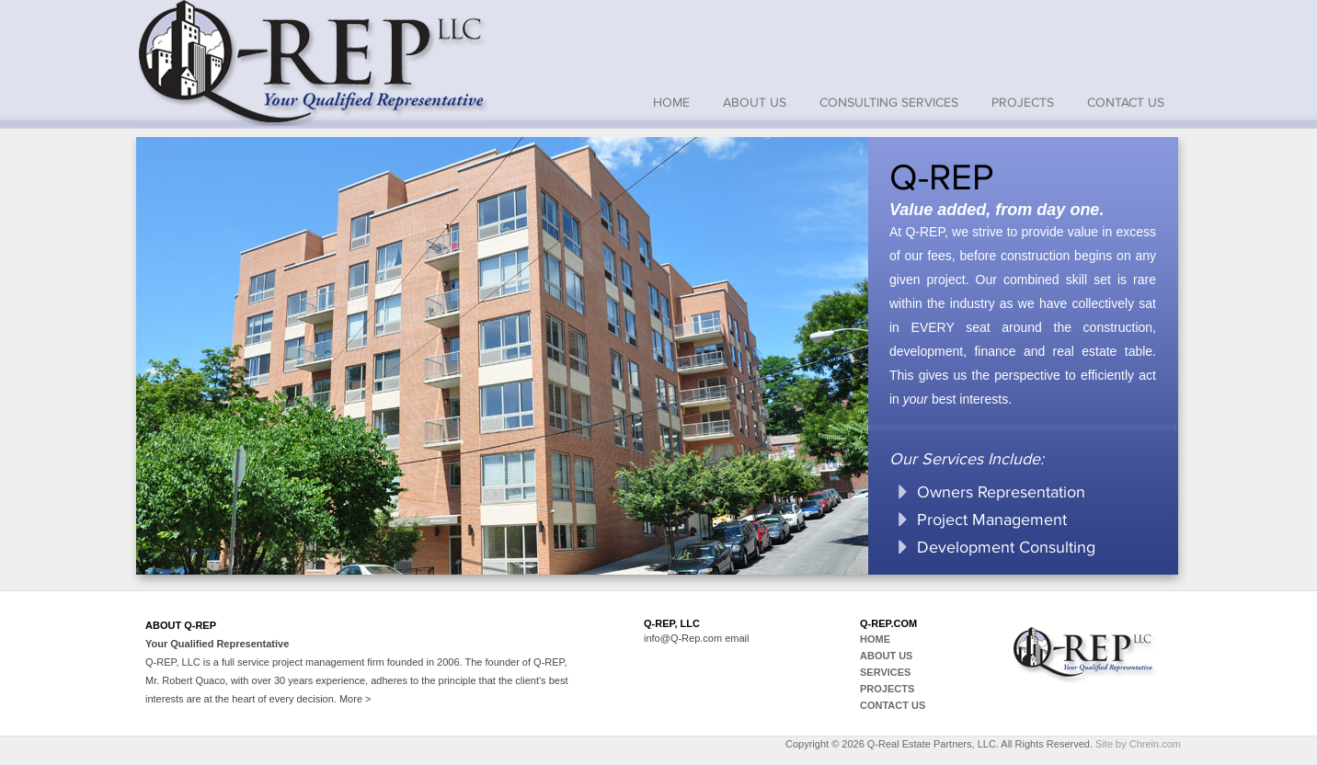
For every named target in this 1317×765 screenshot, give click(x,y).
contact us (892, 705)
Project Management (992, 519)
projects (887, 688)
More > (355, 698)
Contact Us (1125, 102)
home (671, 102)
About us (754, 102)
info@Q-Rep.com (683, 638)
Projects (1022, 102)
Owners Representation (1001, 492)
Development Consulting (1006, 547)
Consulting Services (888, 102)
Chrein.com (1155, 743)
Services (885, 672)
